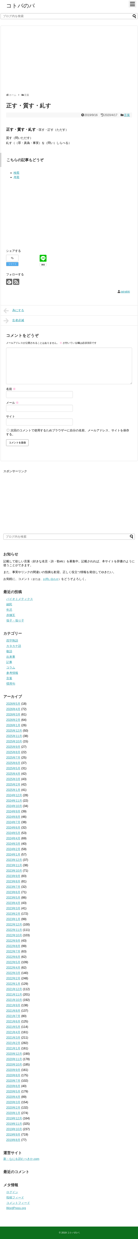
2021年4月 (13, 1032)
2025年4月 (13, 773)
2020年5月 (13, 1091)
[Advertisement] (48, 61)
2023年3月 (13, 908)
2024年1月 (13, 854)
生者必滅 (14, 321)
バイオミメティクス (19, 599)
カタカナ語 (13, 646)
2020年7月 (13, 1080)
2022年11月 (14, 929)
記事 (9, 662)
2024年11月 (14, 800)
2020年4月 (13, 1096)
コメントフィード (18, 1202)
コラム (10, 667)
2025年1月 (13, 789)
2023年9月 (13, 876)
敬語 (9, 651)
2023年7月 (13, 886)
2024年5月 (13, 833)
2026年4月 (13, 709)
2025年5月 (13, 768)
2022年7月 (13, 951)
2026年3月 (13, 714)
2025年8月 (13, 752)
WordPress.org (16, 1208)
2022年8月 (13, 946)
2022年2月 (13, 978)
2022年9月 (13, 940)
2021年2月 (13, 1043)
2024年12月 (14, 795)
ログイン (12, 1192)
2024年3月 (13, 843)
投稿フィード (15, 1197)
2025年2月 (13, 784)
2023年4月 (13, 903)
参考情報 (12, 672)
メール (12, 402)
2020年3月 (13, 1102)
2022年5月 (13, 962)
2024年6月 (13, 827)
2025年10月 (14, 741)
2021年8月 (13, 1010)
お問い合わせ (51, 579)
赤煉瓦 (10, 615)
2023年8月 (13, 881)
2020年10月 (14, 1064)
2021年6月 (13, 1021)
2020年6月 (13, 1086)
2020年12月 (14, 1053)
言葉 (127, 115)
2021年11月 (14, 994)
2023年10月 (14, 870)
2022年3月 (13, 973)
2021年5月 (13, 1026)
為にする (14, 311)
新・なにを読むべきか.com (21, 1158)
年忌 (9, 609)
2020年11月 (14, 1059)
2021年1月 (13, 1048)
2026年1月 (13, 725)
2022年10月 (14, 935)
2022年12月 (14, 924)
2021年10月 (14, 999)
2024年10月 (14, 806)
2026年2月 (13, 719)
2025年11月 (14, 736)
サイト (10, 416)
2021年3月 (13, 1037)
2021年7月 (13, 1016)
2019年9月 (13, 1134)
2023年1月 (13, 919)
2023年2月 (13, 913)
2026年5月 (13, 703)
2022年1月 (13, 983)
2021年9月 (13, 1005)
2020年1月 (13, 1113)
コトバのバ (20, 6)
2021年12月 (14, 989)
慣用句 (10, 683)
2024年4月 (13, 838)
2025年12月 (14, 730)
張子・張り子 (15, 620)
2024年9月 (13, 811)
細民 (9, 604)
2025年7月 (13, 757)
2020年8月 (13, 1075)
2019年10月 (14, 1129)
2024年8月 (13, 816)
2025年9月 (13, 746)
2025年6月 (13, 763)
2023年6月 (13, 892)
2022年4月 (13, 967)
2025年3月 (13, 779)
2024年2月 (13, 849)
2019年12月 (14, 1118)
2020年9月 (13, 1069)
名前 (11, 389)
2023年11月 (14, 865)
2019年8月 (13, 1140)
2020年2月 (13, 1107)
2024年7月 (13, 822)
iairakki (125, 291)
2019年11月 (14, 1123)
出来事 (10, 656)
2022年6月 (13, 956)
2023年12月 (14, 859)
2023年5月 (13, 897)
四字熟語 (12, 640)
